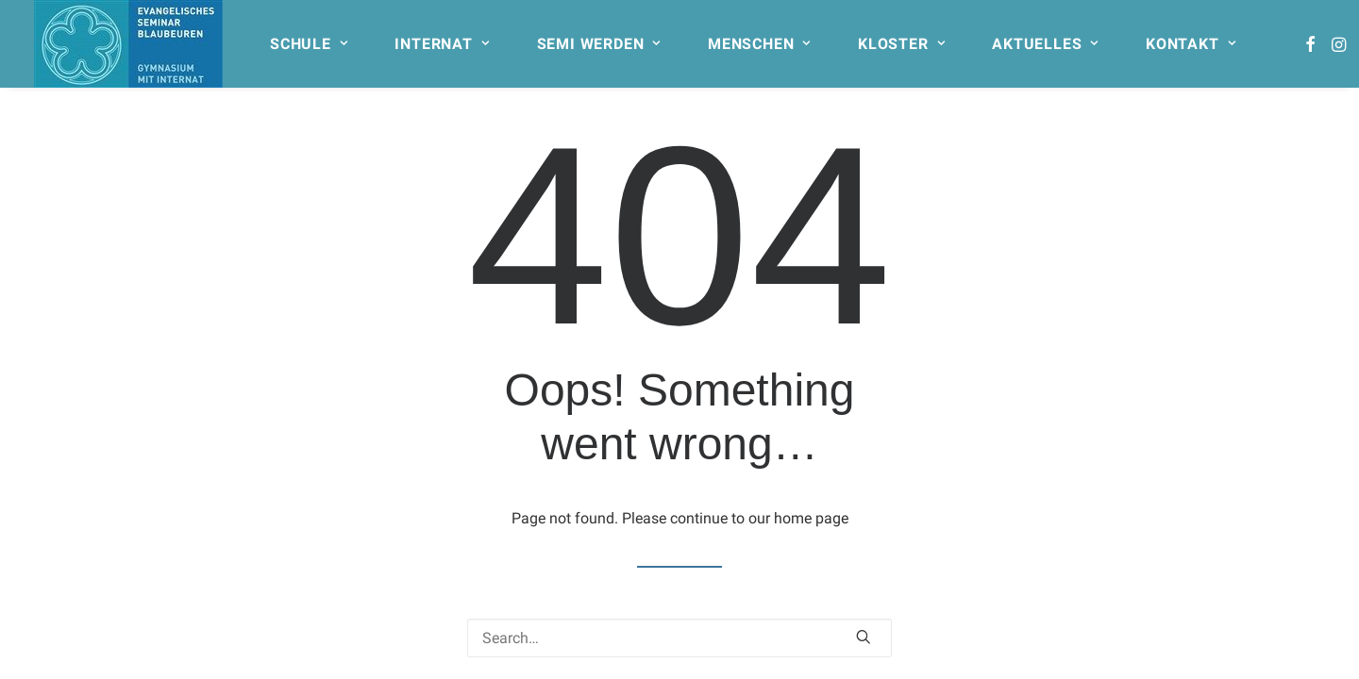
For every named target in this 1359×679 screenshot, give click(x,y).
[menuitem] (317, 44)
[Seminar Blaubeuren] (128, 44)
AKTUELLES (1045, 44)
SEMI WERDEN (599, 44)
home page (811, 518)
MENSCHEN (759, 44)
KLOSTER (901, 44)
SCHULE (308, 44)
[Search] (679, 638)
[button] (1310, 44)
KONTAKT (1190, 44)
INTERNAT (441, 44)
